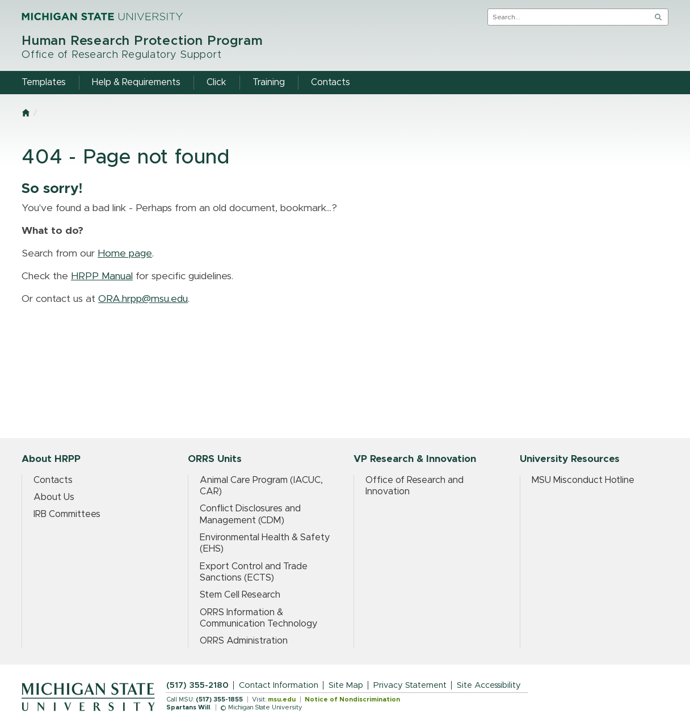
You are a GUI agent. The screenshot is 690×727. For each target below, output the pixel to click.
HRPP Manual (102, 276)
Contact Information (278, 685)
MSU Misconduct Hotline (583, 480)
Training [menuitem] (269, 82)
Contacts (53, 480)
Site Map (346, 685)
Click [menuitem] (216, 82)
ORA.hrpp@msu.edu (143, 299)
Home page (125, 254)
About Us (53, 497)
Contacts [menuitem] (330, 82)
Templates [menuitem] (44, 82)
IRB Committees (66, 514)
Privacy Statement (410, 685)
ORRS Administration (244, 640)
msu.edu (282, 699)
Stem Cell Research (240, 594)
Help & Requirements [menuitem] (136, 82)
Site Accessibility (489, 685)
